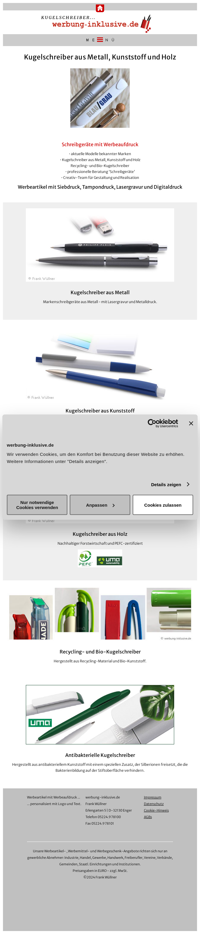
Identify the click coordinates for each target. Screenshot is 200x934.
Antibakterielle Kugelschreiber (100, 755)
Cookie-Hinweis (156, 810)
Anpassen (100, 504)
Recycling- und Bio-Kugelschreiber (100, 652)
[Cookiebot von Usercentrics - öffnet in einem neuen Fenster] (152, 423)
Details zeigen (166, 484)
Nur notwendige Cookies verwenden (37, 505)
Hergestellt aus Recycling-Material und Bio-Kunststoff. (100, 661)
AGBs (148, 817)
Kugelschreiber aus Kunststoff (100, 411)
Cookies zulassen (163, 504)
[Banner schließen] (191, 423)
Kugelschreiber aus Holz (100, 534)
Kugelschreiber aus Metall (100, 292)
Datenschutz (154, 804)
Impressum (152, 797)
